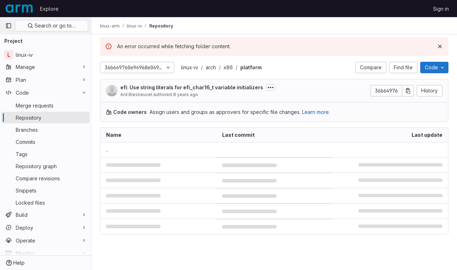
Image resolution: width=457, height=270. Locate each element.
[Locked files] (45, 202)
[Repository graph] (45, 166)
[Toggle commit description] (270, 87)
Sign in (441, 9)
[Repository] (45, 117)
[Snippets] (45, 190)
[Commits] (45, 142)
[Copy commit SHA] (408, 90)
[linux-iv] (45, 54)
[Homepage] (19, 8)
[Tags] (45, 154)
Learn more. (316, 112)
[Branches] (45, 129)
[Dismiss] (440, 46)
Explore (49, 9)
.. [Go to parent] (107, 150)
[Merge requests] (45, 105)
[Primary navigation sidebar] (8, 25)
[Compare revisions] (45, 178)
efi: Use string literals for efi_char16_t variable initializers (191, 87)
